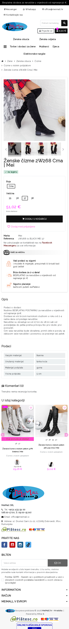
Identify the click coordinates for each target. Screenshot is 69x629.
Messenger (10, 9)
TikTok (28, 545)
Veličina (10, 193)
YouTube (12, 545)
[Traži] (53, 23)
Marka (7, 236)
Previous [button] (2, 435)
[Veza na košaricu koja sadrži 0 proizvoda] (61, 30)
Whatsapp (29, 9)
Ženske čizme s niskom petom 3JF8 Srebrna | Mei (17, 450)
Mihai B (40, 614)
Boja (8, 181)
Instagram (20, 545)
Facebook (4, 545)
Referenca (9, 238)
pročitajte (10, 583)
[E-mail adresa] (24, 563)
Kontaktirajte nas (13, 15)
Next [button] (66, 435)
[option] (18, 438)
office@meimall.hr (52, 9)
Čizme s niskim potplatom (17, 456)
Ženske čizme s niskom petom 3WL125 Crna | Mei (51, 446)
